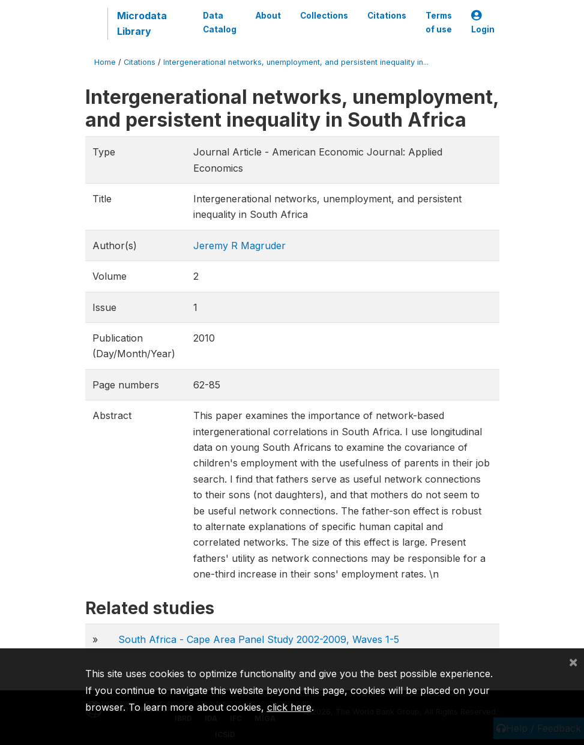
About (268, 15)
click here (289, 707)
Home (105, 62)
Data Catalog (219, 22)
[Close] (573, 661)
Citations (386, 15)
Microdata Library (142, 23)
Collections (324, 15)
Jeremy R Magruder (239, 246)
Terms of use (439, 22)
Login (483, 22)
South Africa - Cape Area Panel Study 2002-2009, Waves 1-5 (258, 639)
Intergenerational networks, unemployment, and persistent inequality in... (296, 62)
